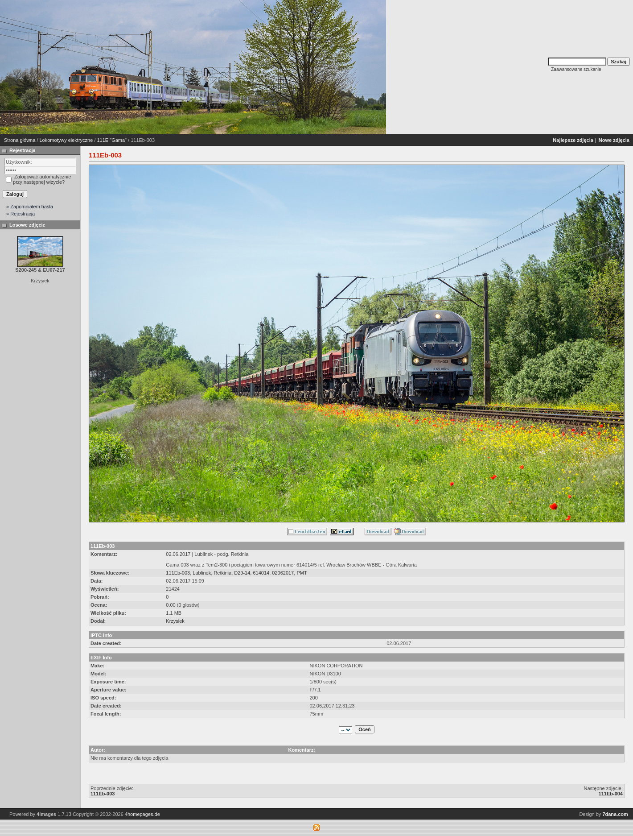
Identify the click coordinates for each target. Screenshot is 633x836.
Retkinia (222, 572)
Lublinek (202, 572)
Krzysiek (175, 621)
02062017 (283, 572)
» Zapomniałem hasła (29, 206)
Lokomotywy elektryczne (66, 140)
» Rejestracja (20, 213)
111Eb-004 (611, 793)
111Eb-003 (178, 572)
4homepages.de (142, 814)
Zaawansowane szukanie (576, 69)
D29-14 (242, 572)
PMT (301, 572)
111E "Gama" (112, 140)
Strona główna (19, 140)
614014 (261, 572)
